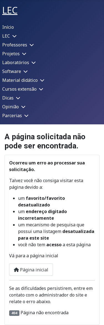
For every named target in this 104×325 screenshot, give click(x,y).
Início (8, 27)
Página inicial (31, 270)
